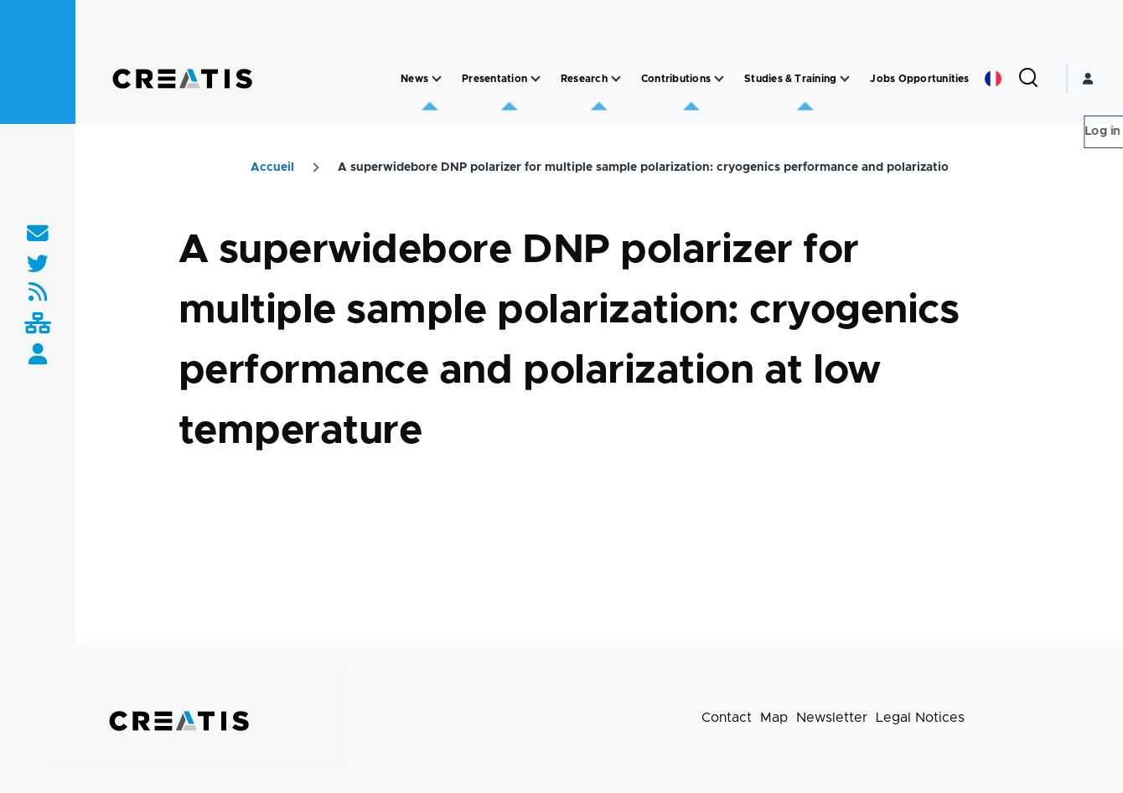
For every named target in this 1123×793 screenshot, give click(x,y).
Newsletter (831, 717)
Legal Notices (920, 717)
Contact (726, 717)
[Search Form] (1028, 78)
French (993, 78)
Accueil (272, 167)
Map (774, 717)
